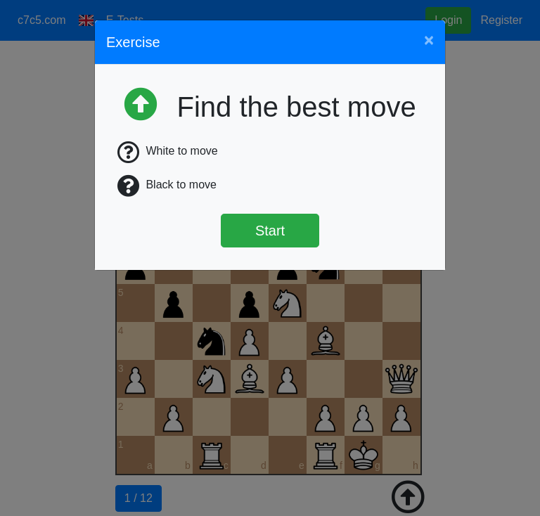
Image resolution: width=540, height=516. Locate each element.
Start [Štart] (270, 230)
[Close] (429, 40)
